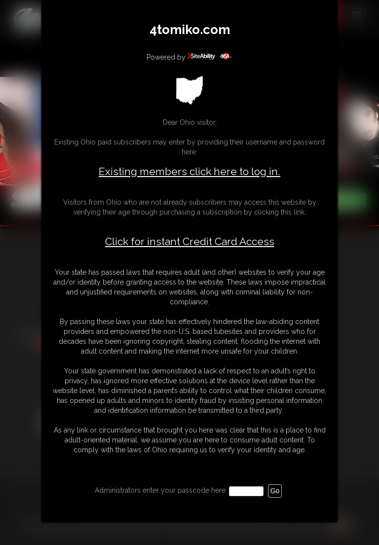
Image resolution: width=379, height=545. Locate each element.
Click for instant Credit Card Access (189, 242)
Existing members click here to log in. (189, 171)
